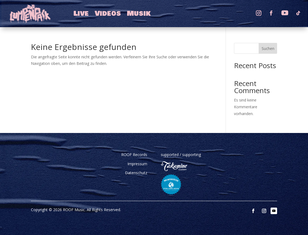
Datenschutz (136, 172)
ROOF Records (134, 154)
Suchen (268, 48)
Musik (139, 13)
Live (81, 13)
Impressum (137, 163)
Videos (108, 13)
